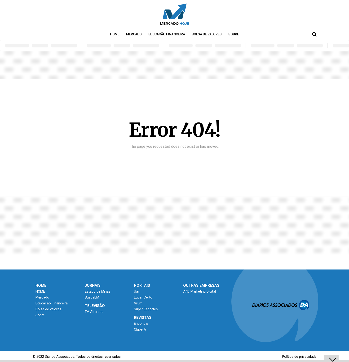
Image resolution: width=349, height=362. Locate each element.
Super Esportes (146, 309)
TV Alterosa (94, 312)
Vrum (138, 303)
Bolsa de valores (207, 34)
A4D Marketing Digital (199, 291)
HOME (114, 34)
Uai (136, 291)
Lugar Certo (143, 297)
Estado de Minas (97, 291)
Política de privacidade (299, 357)
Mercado (134, 34)
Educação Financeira (166, 34)
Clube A (140, 329)
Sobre (233, 34)
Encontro (141, 323)
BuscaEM (92, 297)
